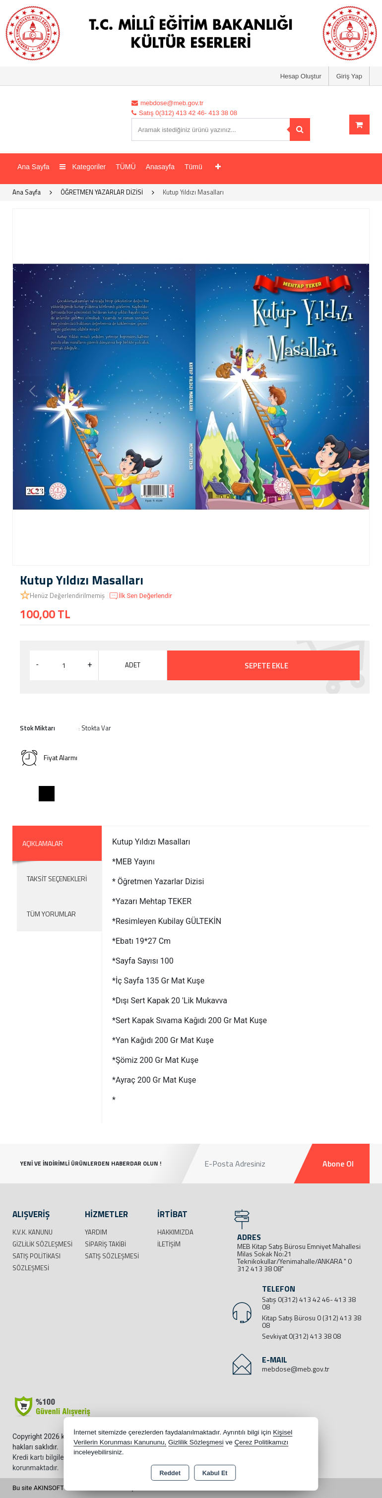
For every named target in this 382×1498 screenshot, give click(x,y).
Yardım (96, 1232)
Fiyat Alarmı (48, 757)
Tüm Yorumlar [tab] (51, 914)
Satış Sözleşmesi (112, 1256)
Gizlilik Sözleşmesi (42, 1244)
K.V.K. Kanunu (32, 1232)
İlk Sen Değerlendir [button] (140, 596)
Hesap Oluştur (300, 76)
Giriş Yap (349, 76)
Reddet (169, 1473)
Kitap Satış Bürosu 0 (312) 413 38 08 (311, 1321)
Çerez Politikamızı (262, 1442)
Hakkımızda (175, 1232)
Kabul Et (215, 1473)
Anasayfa (160, 167)
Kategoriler (83, 167)
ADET (132, 665)
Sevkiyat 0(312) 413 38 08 (301, 1336)
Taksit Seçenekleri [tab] (57, 878)
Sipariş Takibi (105, 1244)
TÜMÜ (125, 167)
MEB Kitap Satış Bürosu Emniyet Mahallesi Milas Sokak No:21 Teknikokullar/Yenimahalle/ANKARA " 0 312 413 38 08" (299, 1257)
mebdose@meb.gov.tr (295, 1369)
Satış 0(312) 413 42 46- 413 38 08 (309, 1303)
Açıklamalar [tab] (42, 843)
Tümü (193, 167)
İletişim (169, 1244)
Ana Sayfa (33, 167)
